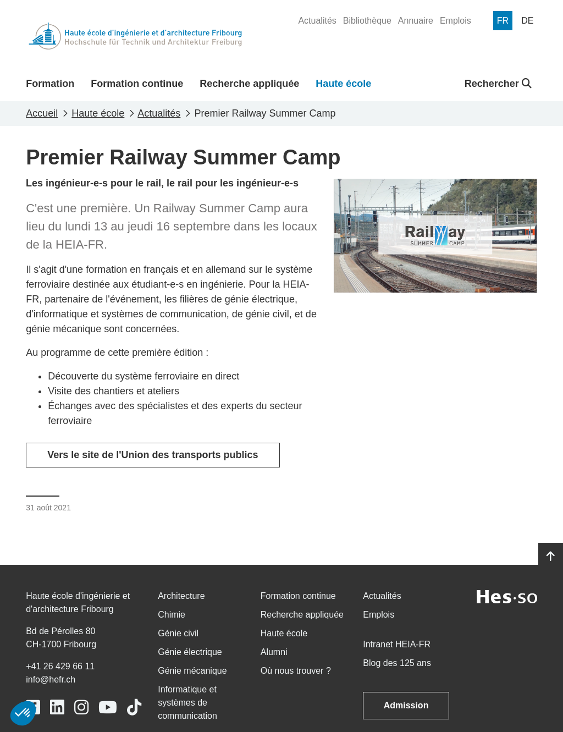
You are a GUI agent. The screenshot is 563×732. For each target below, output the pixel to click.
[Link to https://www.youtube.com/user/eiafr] (107, 707)
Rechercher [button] (498, 83)
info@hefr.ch (50, 679)
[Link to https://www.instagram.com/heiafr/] (81, 707)
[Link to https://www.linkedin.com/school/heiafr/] (57, 707)
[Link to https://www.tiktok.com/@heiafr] (134, 707)
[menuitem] (317, 21)
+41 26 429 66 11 (60, 666)
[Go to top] (550, 556)
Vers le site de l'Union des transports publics (152, 454)
